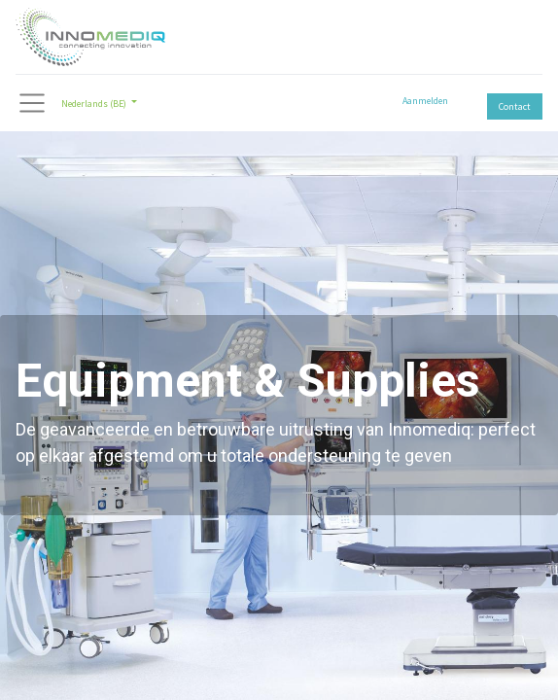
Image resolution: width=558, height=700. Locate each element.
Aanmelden (425, 100)
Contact (515, 106)
